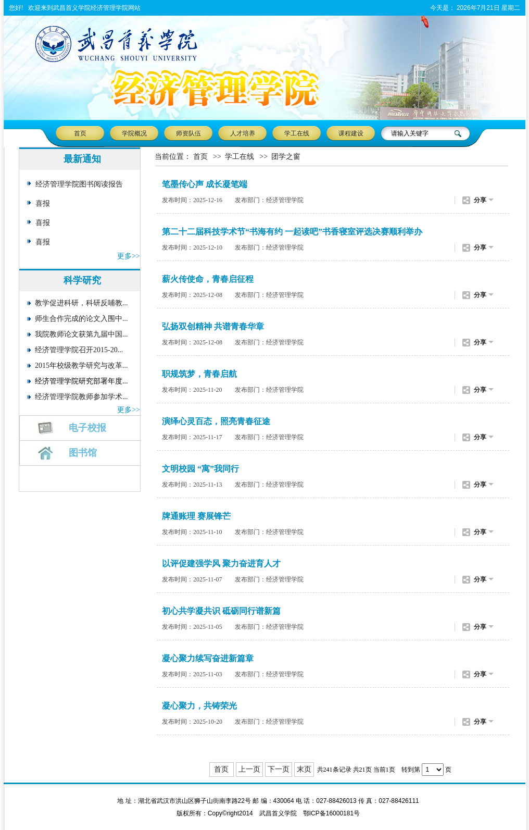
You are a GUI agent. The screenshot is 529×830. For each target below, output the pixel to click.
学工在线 (296, 133)
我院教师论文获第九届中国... (81, 334)
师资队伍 (188, 133)
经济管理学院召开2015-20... (79, 350)
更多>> (128, 256)
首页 (80, 133)
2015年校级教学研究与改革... (81, 365)
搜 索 (459, 133)
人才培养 (242, 133)
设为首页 (21, 23)
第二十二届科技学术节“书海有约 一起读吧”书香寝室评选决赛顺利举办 (292, 231)
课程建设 (350, 133)
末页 (304, 769)
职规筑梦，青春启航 (199, 373)
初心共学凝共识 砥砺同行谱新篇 (221, 610)
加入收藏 (49, 23)
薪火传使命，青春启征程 (208, 279)
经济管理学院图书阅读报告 (79, 184)
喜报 (42, 203)
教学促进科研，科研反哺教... (81, 303)
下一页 (278, 769)
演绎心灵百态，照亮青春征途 (216, 421)
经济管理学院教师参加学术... (81, 397)
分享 (480, 200)
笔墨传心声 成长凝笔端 (204, 184)
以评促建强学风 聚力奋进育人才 (221, 563)
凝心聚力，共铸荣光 (199, 705)
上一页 (249, 769)
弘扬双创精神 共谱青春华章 (213, 326)
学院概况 (134, 133)
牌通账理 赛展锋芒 (196, 516)
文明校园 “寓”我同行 (200, 468)
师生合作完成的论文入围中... (81, 319)
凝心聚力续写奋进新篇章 (208, 658)
